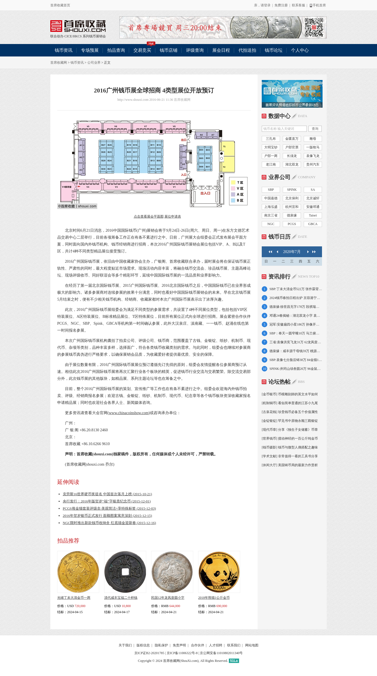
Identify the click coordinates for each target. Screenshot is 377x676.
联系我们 (233, 645)
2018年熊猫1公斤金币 (214, 598)
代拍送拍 (247, 50)
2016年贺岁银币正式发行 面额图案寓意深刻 (107, 516)
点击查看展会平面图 (149, 216)
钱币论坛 (273, 50)
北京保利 (292, 198)
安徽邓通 (313, 207)
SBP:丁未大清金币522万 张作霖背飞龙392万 (295, 289)
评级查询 (195, 50)
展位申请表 (172, 216)
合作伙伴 (197, 645)
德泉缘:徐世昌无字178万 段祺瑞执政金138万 (295, 307)
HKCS (77, 36)
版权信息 (143, 645)
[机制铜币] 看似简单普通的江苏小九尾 (290, 403)
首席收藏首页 (60, 5)
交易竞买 (144, 48)
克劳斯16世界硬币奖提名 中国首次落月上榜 (107, 494)
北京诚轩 (313, 198)
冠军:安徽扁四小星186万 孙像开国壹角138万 (295, 324)
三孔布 (271, 139)
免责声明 (179, 645)
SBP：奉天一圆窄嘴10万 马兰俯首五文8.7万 (295, 333)
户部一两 (270, 156)
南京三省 (270, 215)
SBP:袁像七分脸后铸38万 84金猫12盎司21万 (295, 360)
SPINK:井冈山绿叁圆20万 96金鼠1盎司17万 (295, 369)
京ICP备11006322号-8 (182, 653)
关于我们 (125, 645)
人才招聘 (215, 645)
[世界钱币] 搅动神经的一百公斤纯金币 (290, 438)
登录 (267, 5)
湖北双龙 (292, 164)
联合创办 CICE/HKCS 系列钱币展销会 (78, 26)
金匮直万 (292, 139)
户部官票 (292, 147)
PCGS (292, 224)
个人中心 (300, 50)
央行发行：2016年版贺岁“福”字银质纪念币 (107, 501)
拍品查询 (116, 50)
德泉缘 (292, 215)
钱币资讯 (63, 50)
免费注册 (281, 5)
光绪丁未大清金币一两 (73, 598)
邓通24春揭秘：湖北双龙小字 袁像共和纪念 (295, 316)
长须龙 (292, 156)
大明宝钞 (270, 147)
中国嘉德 (270, 198)
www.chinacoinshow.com (129, 413)
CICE (68, 36)
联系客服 (298, 5)
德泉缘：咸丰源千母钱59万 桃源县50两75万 (295, 351)
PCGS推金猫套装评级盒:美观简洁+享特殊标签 (109, 508)
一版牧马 (313, 147)
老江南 (271, 164)
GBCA (312, 224)
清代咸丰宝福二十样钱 (120, 598)
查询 (315, 129)
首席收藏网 (58, 62)
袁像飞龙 (313, 156)
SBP (271, 190)
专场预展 (90, 50)
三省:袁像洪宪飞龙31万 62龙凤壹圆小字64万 (295, 342)
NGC (270, 224)
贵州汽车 (313, 164)
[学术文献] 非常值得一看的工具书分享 (290, 456)
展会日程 (221, 50)
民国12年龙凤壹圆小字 (167, 598)
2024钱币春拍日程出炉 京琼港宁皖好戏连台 (295, 298)
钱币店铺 (168, 50)
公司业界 (94, 62)
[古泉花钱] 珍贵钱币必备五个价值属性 (290, 412)
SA (313, 190)
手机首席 (317, 5)
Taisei (313, 215)
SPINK (292, 190)
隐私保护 (161, 645)
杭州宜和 (292, 207)
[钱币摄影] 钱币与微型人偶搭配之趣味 (290, 447)
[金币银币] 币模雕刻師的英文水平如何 (290, 394)
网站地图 (251, 645)
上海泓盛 (270, 207)
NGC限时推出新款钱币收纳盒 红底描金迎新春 (109, 523)
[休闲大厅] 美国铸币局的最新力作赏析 (290, 465)
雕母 (313, 139)
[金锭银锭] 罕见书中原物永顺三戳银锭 (290, 421)
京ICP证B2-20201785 (149, 653)
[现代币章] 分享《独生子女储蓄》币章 (290, 430)
